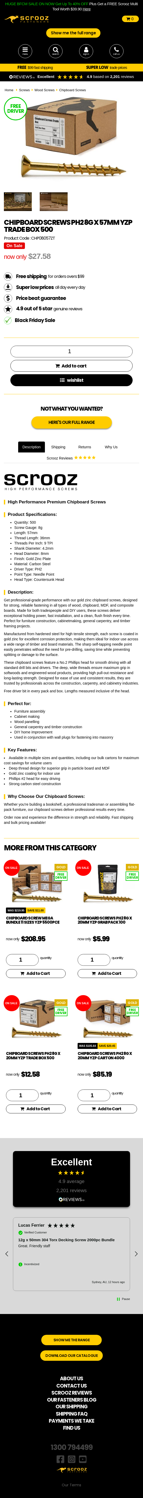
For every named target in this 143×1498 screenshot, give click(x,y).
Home (9, 90)
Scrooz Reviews (71, 457)
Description (31, 447)
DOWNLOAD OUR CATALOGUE (71, 1355)
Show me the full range (73, 33)
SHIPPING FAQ (71, 1413)
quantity (45, 958)
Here (87, 9)
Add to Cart (35, 973)
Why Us (111, 447)
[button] (7, 1254)
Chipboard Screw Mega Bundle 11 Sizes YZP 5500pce (32, 920)
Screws (24, 90)
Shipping (58, 447)
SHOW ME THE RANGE (71, 1340)
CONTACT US (71, 1385)
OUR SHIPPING (71, 1406)
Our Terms (71, 1485)
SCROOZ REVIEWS (71, 1392)
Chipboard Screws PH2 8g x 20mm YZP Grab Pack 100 (105, 920)
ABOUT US (71, 1378)
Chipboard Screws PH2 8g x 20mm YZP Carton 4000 (105, 1056)
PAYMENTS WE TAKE (71, 1420)
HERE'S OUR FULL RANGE (72, 422)
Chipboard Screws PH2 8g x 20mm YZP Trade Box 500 (33, 1056)
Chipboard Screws (72, 90)
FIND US (71, 1427)
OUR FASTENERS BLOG (71, 1399)
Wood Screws (45, 90)
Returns (84, 447)
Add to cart (70, 366)
